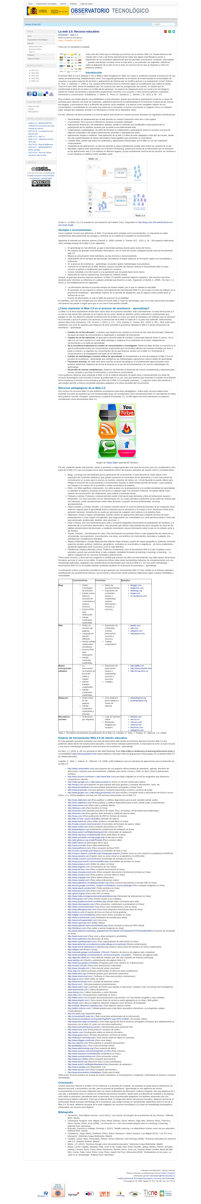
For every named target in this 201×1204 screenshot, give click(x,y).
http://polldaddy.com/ (77, 1045)
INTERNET (63, 35)
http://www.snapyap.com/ (79, 877)
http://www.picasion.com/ (79, 891)
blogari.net (135, 593)
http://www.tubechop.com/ (79, 923)
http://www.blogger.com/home (81, 1040)
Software (73, 4)
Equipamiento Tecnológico (46, 4)
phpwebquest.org (138, 698)
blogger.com (136, 585)
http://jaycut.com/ (75, 979)
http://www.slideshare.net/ (79, 800)
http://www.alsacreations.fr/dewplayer (84, 1072)
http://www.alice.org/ (77, 973)
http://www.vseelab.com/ (79, 880)
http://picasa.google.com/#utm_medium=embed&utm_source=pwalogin (100, 885)
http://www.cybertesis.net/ (79, 939)
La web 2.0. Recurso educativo (78, 31)
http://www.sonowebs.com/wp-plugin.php (86, 837)
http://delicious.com (76, 808)
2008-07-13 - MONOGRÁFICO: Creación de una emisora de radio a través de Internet (41, 125)
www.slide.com (74, 995)
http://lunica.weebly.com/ (79, 1067)
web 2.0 (32, 52)
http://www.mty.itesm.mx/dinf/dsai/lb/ (84, 835)
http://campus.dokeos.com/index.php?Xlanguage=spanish (94, 853)
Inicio (31, 4)
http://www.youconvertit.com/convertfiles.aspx (88, 861)
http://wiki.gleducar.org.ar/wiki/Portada (85, 840)
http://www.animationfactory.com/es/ (84, 1027)
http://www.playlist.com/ (78, 1000)
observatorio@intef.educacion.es (162, 1176)
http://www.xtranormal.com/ (80, 976)
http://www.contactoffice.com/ (81, 768)
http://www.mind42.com (141, 668)
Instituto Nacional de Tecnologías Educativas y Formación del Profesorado (146, 1178)
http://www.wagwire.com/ (79, 867)
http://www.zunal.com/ (77, 936)
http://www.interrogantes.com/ (81, 904)
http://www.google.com (78, 792)
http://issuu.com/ (75, 816)
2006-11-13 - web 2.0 (36, 136)
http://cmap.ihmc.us (139, 671)
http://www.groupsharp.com (102, 792)
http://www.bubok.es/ (77, 821)
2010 (32, 78)
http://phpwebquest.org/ (78, 829)
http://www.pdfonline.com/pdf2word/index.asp (88, 883)
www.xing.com (74, 971)
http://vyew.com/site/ (77, 845)
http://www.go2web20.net (84, 754)
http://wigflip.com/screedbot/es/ (82, 915)
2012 (32, 73)
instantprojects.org (138, 700)
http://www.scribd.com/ (78, 826)
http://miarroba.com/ (77, 810)
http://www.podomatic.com (80, 790)
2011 (32, 76)
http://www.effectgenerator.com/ (82, 909)
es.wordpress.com (138, 596)
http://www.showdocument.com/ (82, 872)
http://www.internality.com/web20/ (83, 1021)
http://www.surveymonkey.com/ (82, 1056)
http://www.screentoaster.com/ (81, 917)
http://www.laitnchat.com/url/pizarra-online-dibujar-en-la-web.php (97, 944)
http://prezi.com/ (75, 984)
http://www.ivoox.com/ (77, 1029)
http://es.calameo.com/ (78, 1043)
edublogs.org (136, 590)
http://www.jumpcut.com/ (79, 864)
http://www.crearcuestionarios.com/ (83, 907)
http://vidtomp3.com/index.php (81, 1037)
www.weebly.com (75, 960)
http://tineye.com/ (75, 1003)
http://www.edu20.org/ (77, 1061)
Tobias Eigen (112, 462)
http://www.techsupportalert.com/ (82, 920)
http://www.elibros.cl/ (77, 843)
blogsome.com (137, 588)
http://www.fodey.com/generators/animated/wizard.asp (92, 896)
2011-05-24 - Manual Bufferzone (40, 144)
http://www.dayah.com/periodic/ (82, 888)
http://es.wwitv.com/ (76, 1013)
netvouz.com (136, 722)
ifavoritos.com (136, 727)
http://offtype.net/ (75, 949)
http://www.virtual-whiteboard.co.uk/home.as (88, 947)
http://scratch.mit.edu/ (77, 965)
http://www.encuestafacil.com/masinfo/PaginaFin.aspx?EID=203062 (98, 1019)
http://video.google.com (78, 782)
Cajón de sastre (87, 4)
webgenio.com (137, 730)
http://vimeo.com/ (75, 1032)
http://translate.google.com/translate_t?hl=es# (88, 952)
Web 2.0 (74, 35)
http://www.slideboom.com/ (80, 802)
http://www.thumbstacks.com (81, 787)
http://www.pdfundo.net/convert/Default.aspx (88, 925)
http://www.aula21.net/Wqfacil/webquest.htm (88, 832)
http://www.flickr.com (105, 776)
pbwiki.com (135, 625)
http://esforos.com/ (76, 912)
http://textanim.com (76, 813)
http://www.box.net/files (78, 1059)
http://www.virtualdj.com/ (79, 968)
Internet (63, 4)
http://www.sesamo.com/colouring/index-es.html (89, 1051)
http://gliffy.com (137, 666)
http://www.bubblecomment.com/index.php (87, 901)
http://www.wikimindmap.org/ (81, 1048)
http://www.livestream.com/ (80, 981)
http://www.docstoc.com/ (79, 869)
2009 (32, 81)
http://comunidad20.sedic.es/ (81, 1016)
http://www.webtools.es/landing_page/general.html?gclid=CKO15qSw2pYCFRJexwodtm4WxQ (110, 931)
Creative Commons (167, 1173)
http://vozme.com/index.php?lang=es (84, 851)
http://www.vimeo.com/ (78, 805)
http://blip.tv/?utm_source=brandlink (84, 818)
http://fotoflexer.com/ (77, 928)
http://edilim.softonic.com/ (79, 1008)
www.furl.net (136, 725)
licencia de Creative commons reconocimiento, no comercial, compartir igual (40, 175)
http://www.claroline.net (78, 856)
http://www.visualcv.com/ (79, 875)
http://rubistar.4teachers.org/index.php (85, 1005)
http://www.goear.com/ (78, 899)
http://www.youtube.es (101, 782)
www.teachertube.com (78, 989)
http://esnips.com (75, 784)
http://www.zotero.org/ (77, 987)
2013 (32, 70)
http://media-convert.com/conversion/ (84, 824)
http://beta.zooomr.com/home (81, 776)
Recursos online (35, 49)
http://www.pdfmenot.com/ (79, 848)
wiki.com (134, 628)
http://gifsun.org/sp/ (76, 893)
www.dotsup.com (75, 992)
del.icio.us (135, 719)
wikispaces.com (137, 633)
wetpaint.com (136, 631)
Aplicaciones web (35, 46)
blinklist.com (136, 717)
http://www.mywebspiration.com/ (82, 941)
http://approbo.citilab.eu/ (79, 957)
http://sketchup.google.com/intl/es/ (83, 963)
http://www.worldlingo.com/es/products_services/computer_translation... (100, 955)
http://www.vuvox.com (77, 997)
